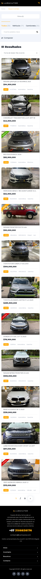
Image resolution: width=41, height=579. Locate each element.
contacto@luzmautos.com (20, 535)
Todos (5, 26)
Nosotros (7, 556)
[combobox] (20, 53)
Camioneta (32, 26)
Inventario (7, 552)
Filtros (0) (20, 16)
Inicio (5, 548)
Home (3, 9)
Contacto (6, 561)
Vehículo (18, 26)
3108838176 (20, 530)
